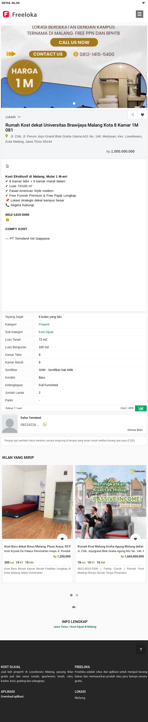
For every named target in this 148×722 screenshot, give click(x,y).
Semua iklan (135, 429)
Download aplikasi (12, 696)
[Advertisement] (41, 275)
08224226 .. (30, 425)
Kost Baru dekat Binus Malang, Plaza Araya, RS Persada (42, 546)
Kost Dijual (46, 332)
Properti (44, 324)
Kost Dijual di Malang (83, 626)
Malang (80, 697)
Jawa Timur (60, 626)
